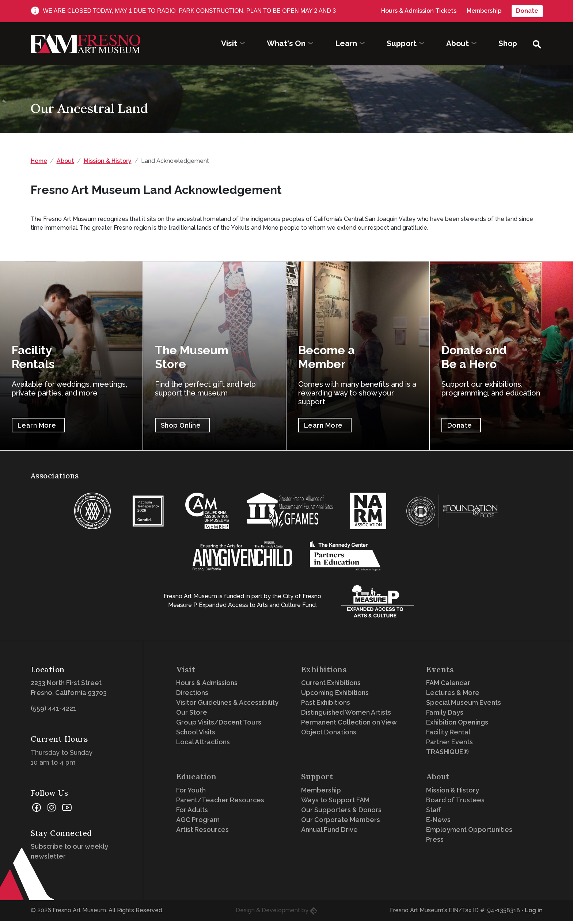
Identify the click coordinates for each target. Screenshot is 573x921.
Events (440, 669)
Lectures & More (452, 692)
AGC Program (198, 819)
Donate (527, 10)
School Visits (195, 732)
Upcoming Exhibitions (335, 692)
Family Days (444, 712)
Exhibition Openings (457, 722)
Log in (534, 910)
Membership (484, 10)
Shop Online (181, 425)
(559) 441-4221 (53, 708)
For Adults (192, 810)
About (65, 160)
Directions (192, 692)
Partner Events (449, 742)
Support (317, 776)
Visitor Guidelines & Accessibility (227, 702)
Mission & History (108, 160)
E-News (438, 819)
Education (196, 776)
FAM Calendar (448, 683)
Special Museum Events (463, 702)
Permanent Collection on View (349, 722)
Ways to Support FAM (335, 800)
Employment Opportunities (469, 829)
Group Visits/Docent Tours (218, 722)
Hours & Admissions (207, 683)
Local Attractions (203, 742)
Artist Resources (202, 829)
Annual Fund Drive (329, 829)
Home (39, 160)
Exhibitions (324, 669)
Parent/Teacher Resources (220, 800)
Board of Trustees (455, 800)
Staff (433, 810)
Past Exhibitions (325, 702)
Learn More (37, 425)
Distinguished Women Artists (346, 712)
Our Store (191, 712)
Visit (186, 669)
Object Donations (328, 732)
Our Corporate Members (340, 819)
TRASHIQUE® (447, 752)
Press (435, 839)
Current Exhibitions (331, 683)
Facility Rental (448, 732)
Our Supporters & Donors (341, 810)
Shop (507, 43)
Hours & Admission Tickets (418, 10)
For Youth (191, 790)
